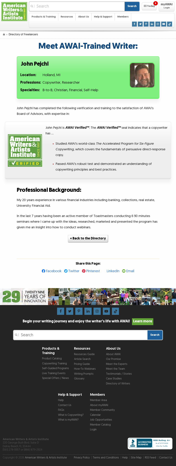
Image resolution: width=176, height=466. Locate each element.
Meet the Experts (116, 364)
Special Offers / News (55, 378)
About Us (83, 16)
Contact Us (64, 405)
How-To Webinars (85, 369)
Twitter (73, 271)
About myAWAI (99, 405)
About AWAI (113, 354)
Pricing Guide (82, 364)
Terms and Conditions (106, 457)
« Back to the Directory (88, 238)
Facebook (54, 271)
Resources (67, 16)
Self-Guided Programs (55, 368)
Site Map (136, 457)
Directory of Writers (118, 383)
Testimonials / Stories (119, 374)
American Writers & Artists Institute (46, 457)
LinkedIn (113, 271)
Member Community (102, 410)
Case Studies (114, 378)
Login (93, 429)
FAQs (61, 410)
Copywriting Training (54, 363)
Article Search (82, 359)
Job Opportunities (101, 420)
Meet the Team (115, 369)
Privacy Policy (82, 457)
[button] (149, 6)
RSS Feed (150, 457)
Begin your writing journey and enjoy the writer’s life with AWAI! (88, 321)
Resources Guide (84, 354)
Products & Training (44, 16)
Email (130, 271)
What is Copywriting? (71, 415)
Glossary (79, 378)
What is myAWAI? (68, 420)
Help (61, 400)
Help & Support (103, 16)
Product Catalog (52, 358)
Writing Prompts (84, 374)
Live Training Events (53, 373)
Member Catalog (100, 425)
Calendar (95, 415)
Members (123, 16)
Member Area (98, 400)
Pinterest (93, 271)
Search (132, 6)
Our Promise (113, 359)
